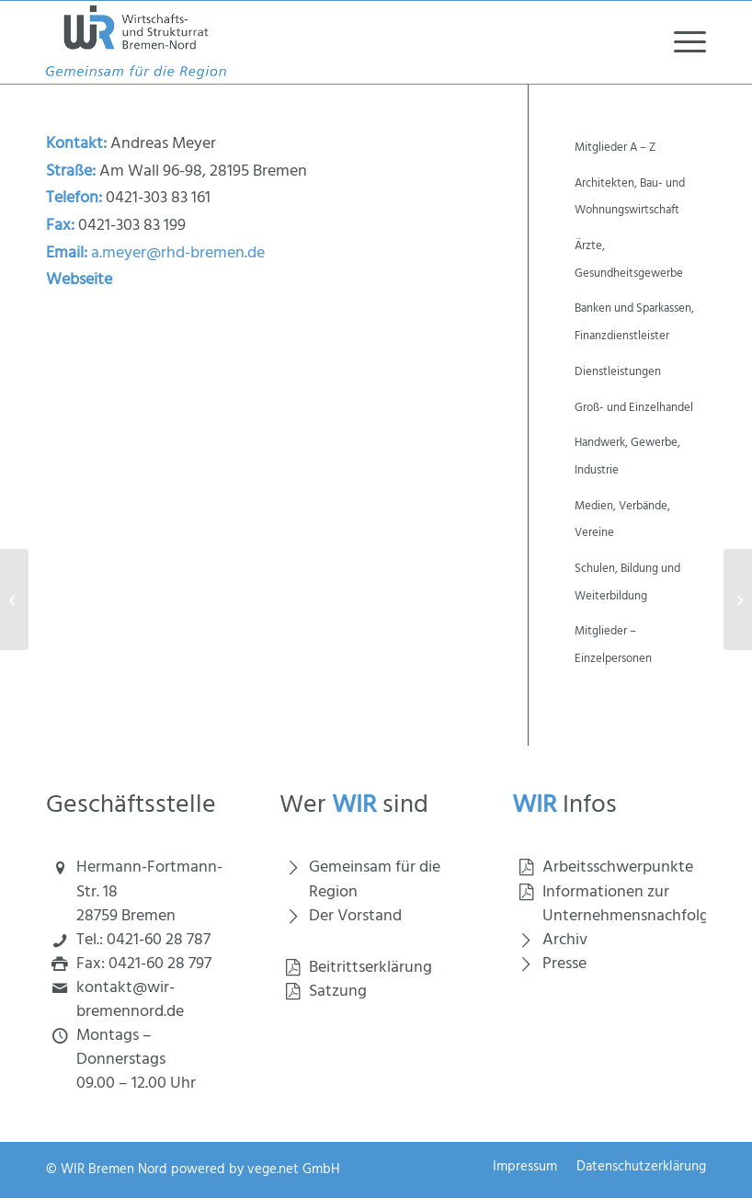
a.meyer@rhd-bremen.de (178, 253)
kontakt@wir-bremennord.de (130, 1000)
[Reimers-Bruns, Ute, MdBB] (14, 599)
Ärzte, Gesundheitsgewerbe (629, 259)
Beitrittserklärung (370, 967)
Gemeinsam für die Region (374, 879)
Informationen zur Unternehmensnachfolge (629, 904)
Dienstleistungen (618, 372)
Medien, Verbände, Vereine (622, 519)
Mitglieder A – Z (615, 147)
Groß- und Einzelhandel (634, 407)
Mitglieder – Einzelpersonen (613, 645)
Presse (564, 964)
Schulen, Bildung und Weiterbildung (627, 582)
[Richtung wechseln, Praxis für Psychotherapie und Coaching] (738, 599)
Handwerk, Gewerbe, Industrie (627, 456)
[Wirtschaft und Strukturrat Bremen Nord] (136, 42)
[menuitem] (680, 42)
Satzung (338, 991)
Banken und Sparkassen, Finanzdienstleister (634, 322)
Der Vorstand (355, 916)
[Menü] (680, 42)
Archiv (564, 940)
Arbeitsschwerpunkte (617, 867)
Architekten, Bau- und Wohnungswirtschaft (630, 197)
